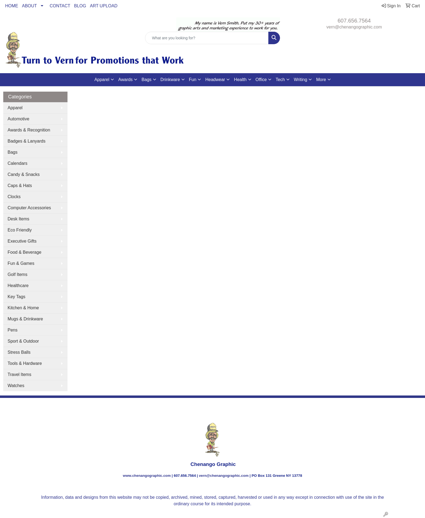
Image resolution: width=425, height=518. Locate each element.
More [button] (321, 79)
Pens (12, 330)
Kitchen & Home (23, 307)
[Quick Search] (207, 38)
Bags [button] (146, 79)
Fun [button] (193, 79)
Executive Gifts (22, 241)
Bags (12, 152)
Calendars (17, 163)
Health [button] (240, 79)
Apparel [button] (101, 79)
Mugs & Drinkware (25, 319)
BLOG (80, 6)
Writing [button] (300, 79)
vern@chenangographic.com (354, 27)
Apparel (15, 107)
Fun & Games (21, 263)
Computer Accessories (29, 207)
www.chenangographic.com (147, 476)
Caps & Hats (20, 185)
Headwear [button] (215, 79)
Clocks (14, 196)
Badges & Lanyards (27, 141)
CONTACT (60, 6)
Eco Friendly (20, 230)
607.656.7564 (354, 21)
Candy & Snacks (24, 174)
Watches (16, 385)
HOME (11, 6)
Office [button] (261, 79)
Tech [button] (280, 79)
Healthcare (18, 285)
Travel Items (19, 374)
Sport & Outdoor (23, 341)
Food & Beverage (24, 252)
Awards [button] (125, 79)
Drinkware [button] (170, 79)
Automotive (18, 119)
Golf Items (17, 274)
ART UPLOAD (104, 6)
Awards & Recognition (29, 130)
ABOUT (29, 6)
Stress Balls (19, 352)
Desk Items (18, 219)
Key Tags (16, 296)
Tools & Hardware (25, 363)
